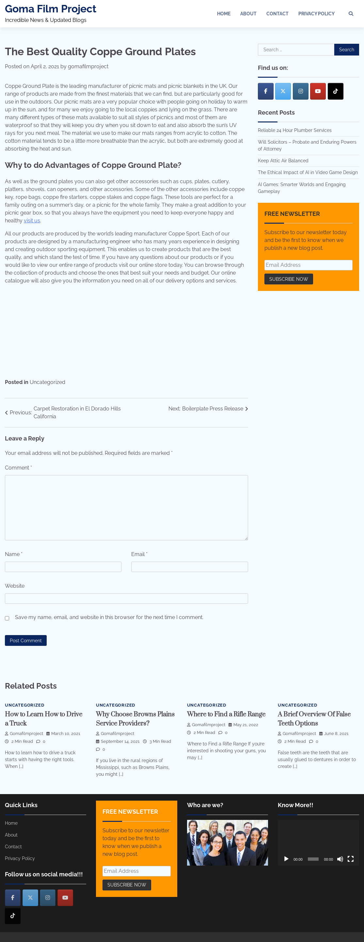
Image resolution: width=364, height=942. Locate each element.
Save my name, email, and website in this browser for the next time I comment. (109, 617)
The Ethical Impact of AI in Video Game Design (308, 172)
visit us (32, 220)
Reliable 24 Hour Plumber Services (295, 130)
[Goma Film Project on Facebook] (266, 91)
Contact (277, 13)
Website (14, 586)
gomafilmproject (88, 66)
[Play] (286, 859)
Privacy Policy (316, 13)
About (248, 13)
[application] (318, 843)
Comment (18, 468)
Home (223, 13)
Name (14, 554)
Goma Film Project (50, 9)
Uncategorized (47, 382)
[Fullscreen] (350, 859)
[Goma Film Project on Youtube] (318, 91)
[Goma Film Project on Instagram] (301, 91)
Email (139, 554)
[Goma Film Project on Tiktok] (335, 91)
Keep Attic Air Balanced (283, 160)
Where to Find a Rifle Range (226, 714)
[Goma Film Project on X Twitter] (283, 91)
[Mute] (340, 859)
